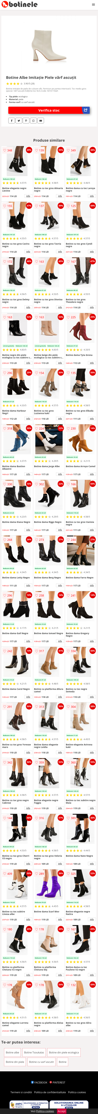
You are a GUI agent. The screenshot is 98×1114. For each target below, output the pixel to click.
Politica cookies (77, 1092)
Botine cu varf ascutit (41, 1062)
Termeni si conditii (21, 1092)
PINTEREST (57, 1082)
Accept (62, 1111)
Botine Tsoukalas (34, 1052)
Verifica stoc (64, 110)
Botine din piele (15, 1062)
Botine (62, 1062)
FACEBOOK (39, 1082)
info (28, 196)
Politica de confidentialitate (50, 1092)
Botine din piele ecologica (64, 1052)
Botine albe (12, 1052)
